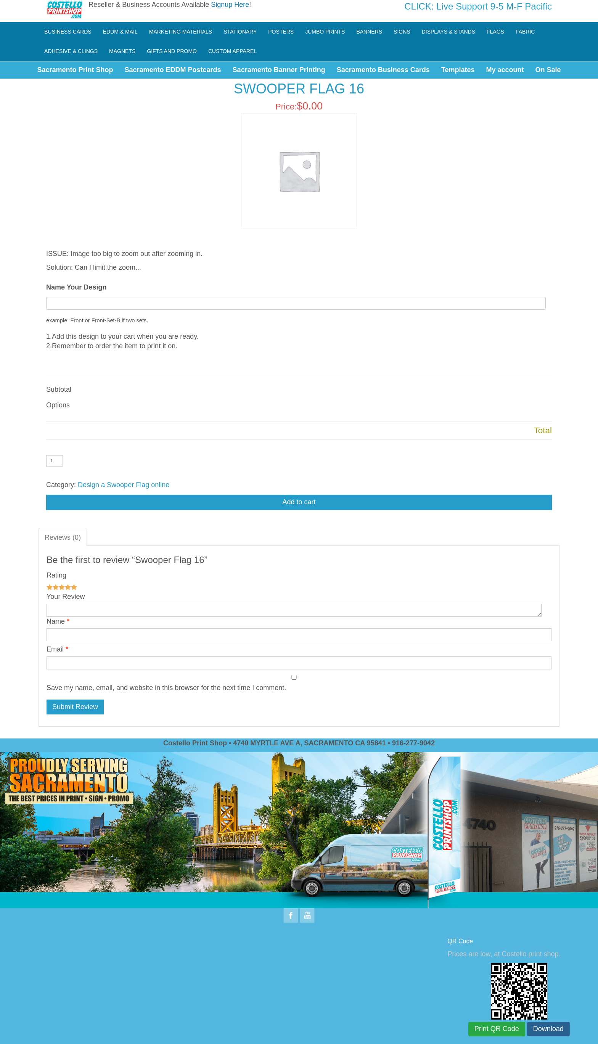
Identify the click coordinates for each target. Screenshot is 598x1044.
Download (548, 1029)
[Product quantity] (54, 461)
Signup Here (230, 4)
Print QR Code (496, 1029)
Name (56, 621)
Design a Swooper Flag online (123, 485)
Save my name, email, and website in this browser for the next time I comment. (166, 688)
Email (55, 649)
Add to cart (298, 502)
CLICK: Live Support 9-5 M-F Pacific (478, 6)
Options (58, 405)
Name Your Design (76, 287)
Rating (56, 575)
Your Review (66, 596)
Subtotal (58, 389)
